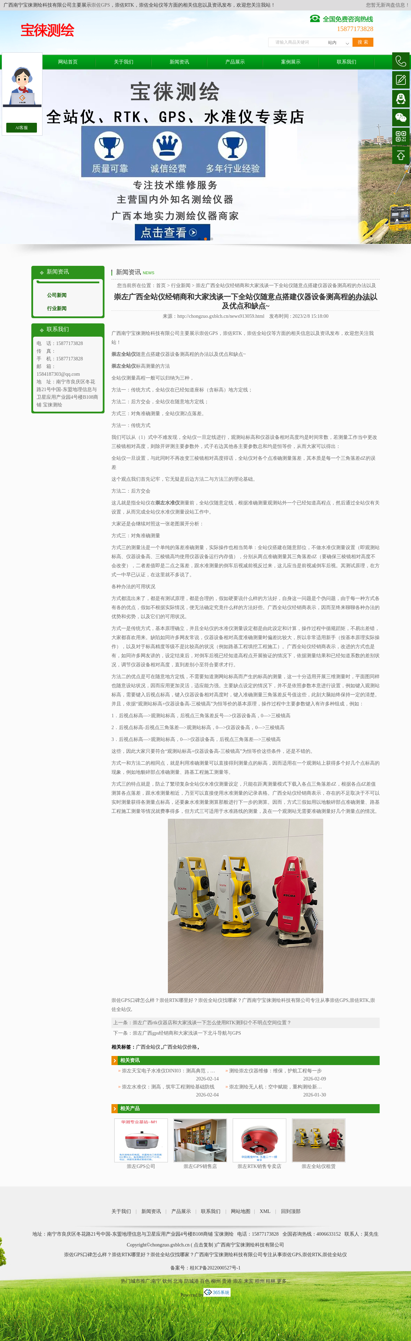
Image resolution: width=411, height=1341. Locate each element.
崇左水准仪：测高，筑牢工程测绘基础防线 (168, 1086)
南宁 (156, 1281)
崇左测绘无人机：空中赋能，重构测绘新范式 (278, 1086)
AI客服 (21, 127)
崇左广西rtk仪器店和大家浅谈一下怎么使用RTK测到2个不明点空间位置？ (212, 1022)
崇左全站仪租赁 (319, 1166)
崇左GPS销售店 (200, 1166)
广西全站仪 (148, 1047)
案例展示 (291, 62)
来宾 (249, 1281)
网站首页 (68, 62)
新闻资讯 (179, 62)
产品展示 (235, 62)
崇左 (238, 1281)
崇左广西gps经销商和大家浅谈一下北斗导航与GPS (187, 1033)
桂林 (271, 1281)
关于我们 (123, 62)
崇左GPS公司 (141, 1166)
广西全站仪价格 (180, 1047)
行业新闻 (57, 308)
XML (265, 1211)
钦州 (167, 1281)
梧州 (260, 1281)
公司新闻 (57, 295)
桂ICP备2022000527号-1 (215, 1268)
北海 (178, 1281)
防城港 (191, 1281)
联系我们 (346, 62)
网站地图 (240, 1211)
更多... (283, 1281)
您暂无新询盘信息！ (388, 5)
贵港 (227, 1281)
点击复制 (203, 1245)
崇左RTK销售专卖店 (259, 1166)
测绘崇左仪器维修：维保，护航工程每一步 (275, 1070)
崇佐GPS (100, 5)
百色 (205, 1281)
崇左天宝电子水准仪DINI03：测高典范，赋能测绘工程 (181, 1070)
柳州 (216, 1281)
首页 (161, 285)
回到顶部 (291, 1211)
